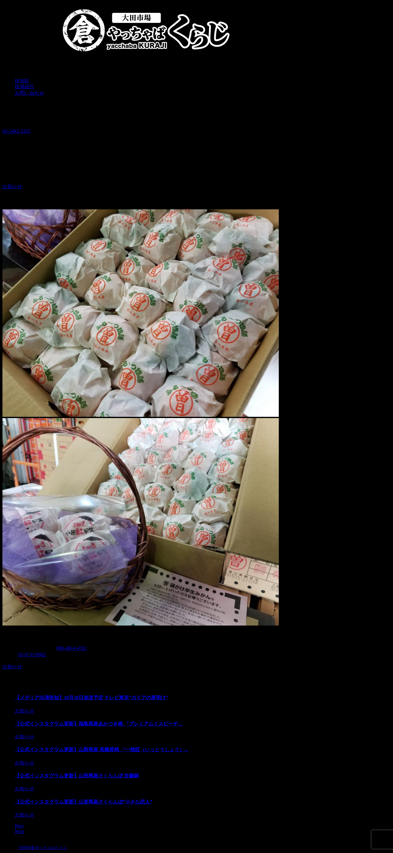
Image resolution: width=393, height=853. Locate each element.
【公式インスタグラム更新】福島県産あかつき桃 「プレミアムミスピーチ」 (99, 723)
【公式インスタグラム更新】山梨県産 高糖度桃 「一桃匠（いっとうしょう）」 (102, 749)
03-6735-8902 (32, 654)
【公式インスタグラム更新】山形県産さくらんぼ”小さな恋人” (83, 801)
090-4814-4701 (71, 648)
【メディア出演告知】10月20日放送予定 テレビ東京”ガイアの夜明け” (91, 697)
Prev (19, 825)
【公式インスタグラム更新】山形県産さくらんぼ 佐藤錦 (77, 775)
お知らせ (12, 186)
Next (19, 831)
